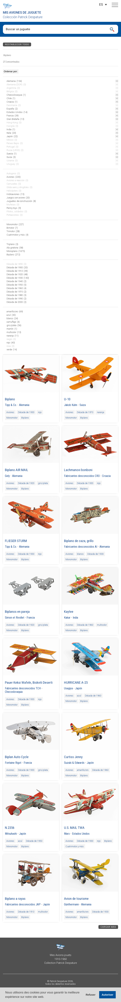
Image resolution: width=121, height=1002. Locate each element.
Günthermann (71, 904)
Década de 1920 (26, 483)
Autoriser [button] (107, 994)
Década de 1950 (34, 840)
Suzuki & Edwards (74, 762)
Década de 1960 (85, 624)
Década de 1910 (26, 911)
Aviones (10, 412)
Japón (78, 688)
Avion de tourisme (76, 899)
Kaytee (68, 611)
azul (79, 695)
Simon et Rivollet (14, 617)
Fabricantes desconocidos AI (80, 546)
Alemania (24, 405)
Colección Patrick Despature (23, 17)
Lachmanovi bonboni (78, 470)
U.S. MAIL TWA (74, 828)
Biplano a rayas (15, 899)
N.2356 (9, 828)
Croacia (106, 476)
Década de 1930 (26, 412)
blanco (80, 554)
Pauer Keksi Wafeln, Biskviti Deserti (29, 682)
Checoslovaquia (14, 692)
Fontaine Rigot (13, 762)
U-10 (67, 399)
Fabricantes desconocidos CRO (82, 476)
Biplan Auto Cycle (17, 757)
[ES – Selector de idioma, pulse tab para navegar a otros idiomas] (101, 4)
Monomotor (11, 417)
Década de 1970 (85, 412)
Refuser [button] (91, 994)
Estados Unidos (81, 833)
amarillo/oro (82, 770)
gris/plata (43, 483)
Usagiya (68, 688)
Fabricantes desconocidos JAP (23, 904)
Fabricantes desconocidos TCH (23, 688)
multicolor (102, 624)
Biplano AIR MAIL (16, 470)
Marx (67, 833)
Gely (7, 476)
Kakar (67, 617)
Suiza (83, 405)
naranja (100, 412)
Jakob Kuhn (70, 405)
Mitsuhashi (11, 833)
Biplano (10, 399)
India (75, 617)
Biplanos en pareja (17, 611)
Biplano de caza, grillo (79, 541)
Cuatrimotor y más (75, 846)
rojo (39, 412)
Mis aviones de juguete (22, 12)
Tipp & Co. (11, 405)
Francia (31, 617)
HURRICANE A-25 (76, 682)
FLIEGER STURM (16, 541)
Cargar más (108, 927)
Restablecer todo (17, 44)
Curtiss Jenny (73, 757)
